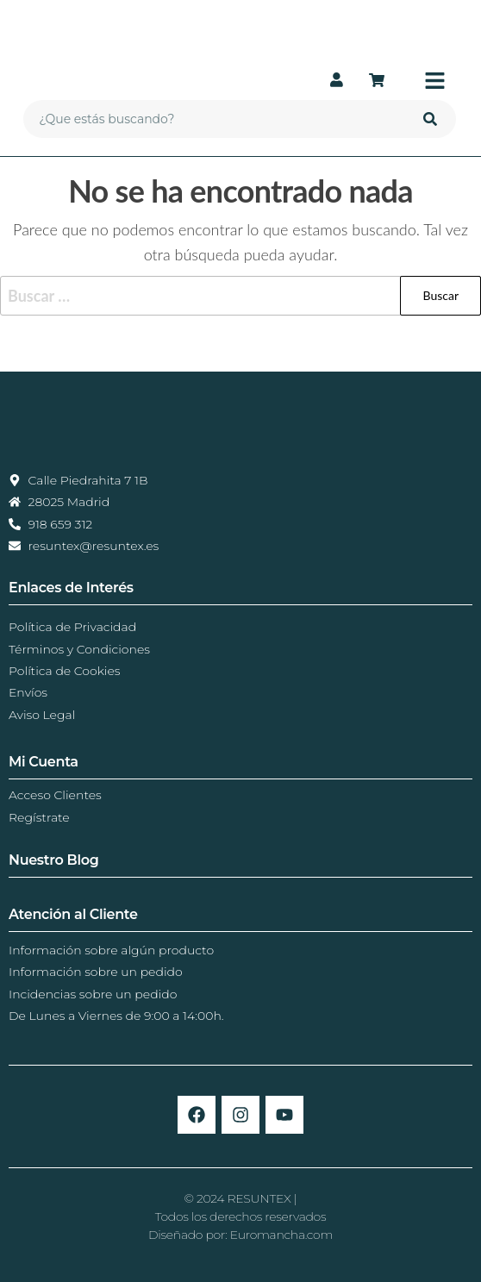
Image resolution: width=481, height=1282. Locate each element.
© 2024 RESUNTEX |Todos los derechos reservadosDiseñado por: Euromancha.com (240, 1216)
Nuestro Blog (54, 860)
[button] (425, 81)
